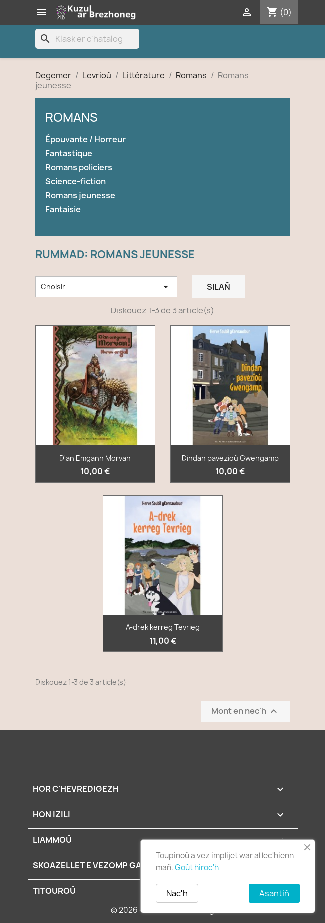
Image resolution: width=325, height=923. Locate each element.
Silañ (218, 286)
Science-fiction (75, 181)
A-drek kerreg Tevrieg (163, 627)
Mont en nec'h (245, 711)
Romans (71, 117)
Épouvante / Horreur (85, 139)
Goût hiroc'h (197, 867)
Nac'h (177, 893)
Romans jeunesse (80, 195)
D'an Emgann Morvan (95, 458)
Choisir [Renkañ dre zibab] (106, 287)
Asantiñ (274, 893)
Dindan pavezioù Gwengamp (230, 458)
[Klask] (87, 39)
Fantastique (68, 153)
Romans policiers (78, 167)
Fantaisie (63, 209)
